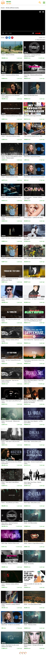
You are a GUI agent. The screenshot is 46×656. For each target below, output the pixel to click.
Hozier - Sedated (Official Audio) (9, 176)
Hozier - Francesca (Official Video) (10, 75)
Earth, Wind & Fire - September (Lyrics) (34, 339)
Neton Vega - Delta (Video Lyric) (32, 502)
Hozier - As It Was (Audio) (30, 523)
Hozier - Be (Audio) (29, 563)
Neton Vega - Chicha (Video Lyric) (32, 441)
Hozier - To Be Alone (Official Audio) (10, 136)
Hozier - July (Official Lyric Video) (9, 502)
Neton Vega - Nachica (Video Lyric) (10, 543)
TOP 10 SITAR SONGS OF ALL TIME (33, 136)
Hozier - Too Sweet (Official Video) (32, 604)
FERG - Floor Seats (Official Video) (33, 258)
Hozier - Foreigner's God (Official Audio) (11, 258)
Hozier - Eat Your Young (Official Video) (11, 238)
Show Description (41, 39)
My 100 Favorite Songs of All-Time (32, 115)
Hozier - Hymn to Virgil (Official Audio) (33, 543)
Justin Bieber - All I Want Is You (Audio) (34, 299)
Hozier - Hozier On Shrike (7, 54)
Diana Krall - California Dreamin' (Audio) (34, 176)
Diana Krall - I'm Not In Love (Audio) (10, 624)
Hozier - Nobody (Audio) (30, 624)
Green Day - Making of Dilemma (9, 563)
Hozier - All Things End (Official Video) (11, 197)
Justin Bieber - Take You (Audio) (32, 278)
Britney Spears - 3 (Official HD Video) (33, 217)
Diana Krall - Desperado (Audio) (32, 156)
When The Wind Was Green (31, 95)
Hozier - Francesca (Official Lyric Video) (11, 115)
